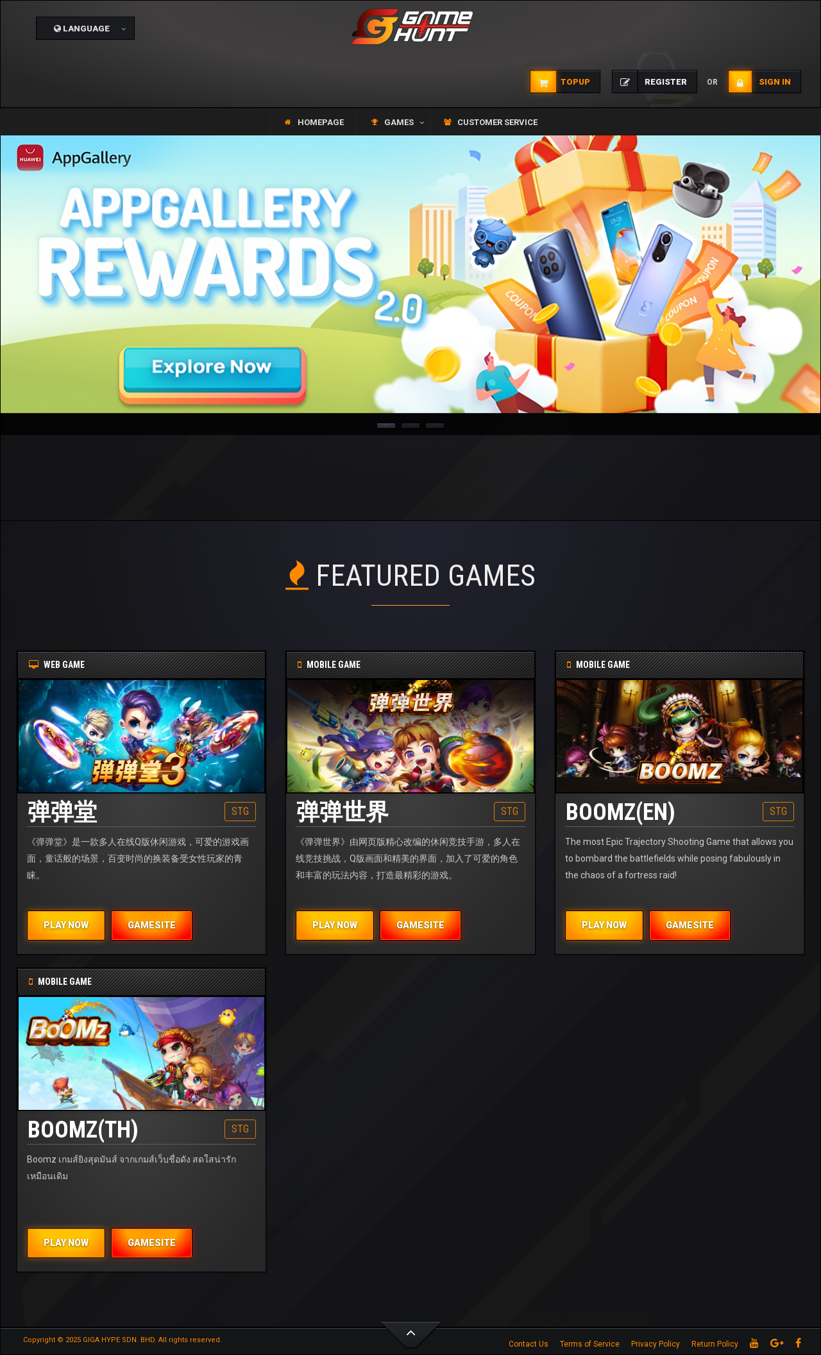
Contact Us (528, 1344)
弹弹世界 (342, 812)
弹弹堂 (62, 812)
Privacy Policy (655, 1344)
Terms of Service (590, 1344)
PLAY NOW (66, 925)
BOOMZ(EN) (620, 812)
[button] (85, 28)
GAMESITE (152, 925)
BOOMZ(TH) (83, 1129)
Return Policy (714, 1344)
